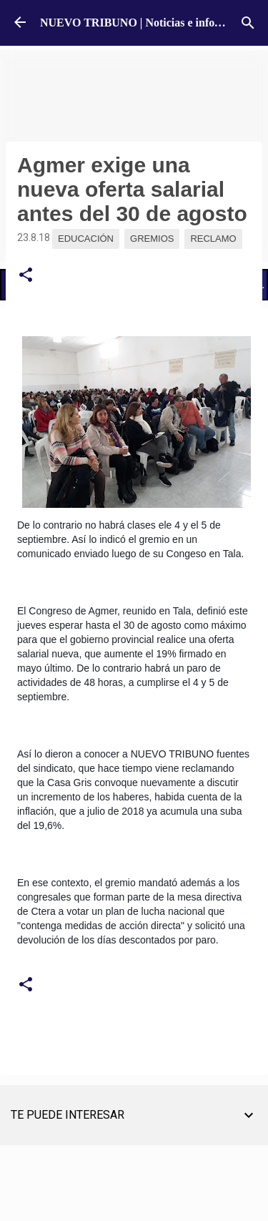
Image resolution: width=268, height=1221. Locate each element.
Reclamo (213, 238)
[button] (25, 275)
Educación (86, 238)
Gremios (152, 238)
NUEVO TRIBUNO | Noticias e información (147, 22)
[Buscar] (248, 23)
